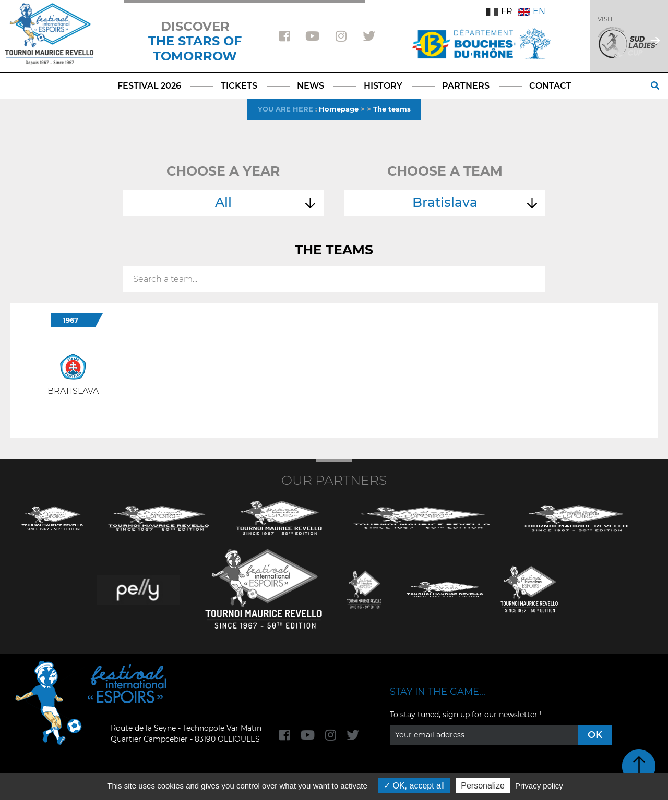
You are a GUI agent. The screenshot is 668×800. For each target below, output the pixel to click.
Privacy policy (539, 785)
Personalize (483, 785)
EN (531, 11)
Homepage (339, 109)
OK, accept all (414, 785)
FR (499, 11)
